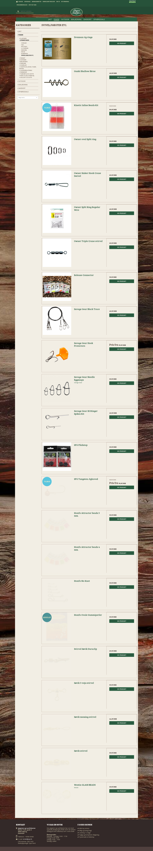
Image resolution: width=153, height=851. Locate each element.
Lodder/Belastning (25, 70)
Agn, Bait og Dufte (25, 77)
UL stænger (24, 48)
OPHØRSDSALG (22, 92)
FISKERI (20, 35)
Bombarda (24, 53)
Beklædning (23, 61)
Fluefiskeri (23, 38)
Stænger (24, 43)
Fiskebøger (23, 72)
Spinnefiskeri (24, 40)
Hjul (22, 45)
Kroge (23, 52)
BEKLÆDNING (22, 85)
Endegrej (24, 50)
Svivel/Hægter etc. (27, 55)
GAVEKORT (21, 88)
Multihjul (24, 46)
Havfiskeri (22, 60)
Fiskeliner (22, 63)
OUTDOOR (21, 81)
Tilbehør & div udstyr (26, 74)
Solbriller (23, 65)
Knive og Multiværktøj (26, 76)
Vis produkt (121, 43)
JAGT (19, 31)
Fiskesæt (22, 58)
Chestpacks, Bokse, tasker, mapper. (27, 67)
